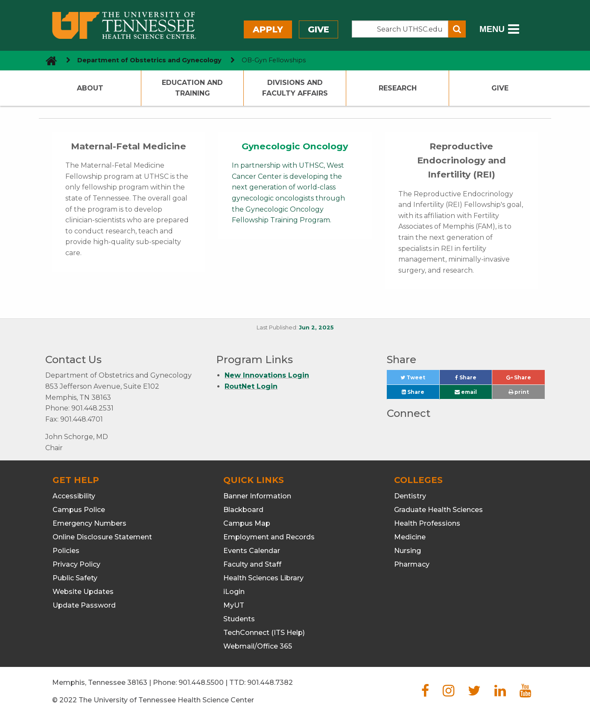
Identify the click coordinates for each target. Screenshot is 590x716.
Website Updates (83, 592)
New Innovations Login (267, 375)
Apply (268, 29)
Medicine (410, 537)
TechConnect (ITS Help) (264, 633)
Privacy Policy (76, 564)
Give (318, 29)
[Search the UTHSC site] (400, 29)
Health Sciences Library (263, 578)
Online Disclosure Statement (102, 537)
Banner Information (257, 496)
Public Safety (75, 578)
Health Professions (427, 523)
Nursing (407, 551)
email (466, 392)
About (90, 88)
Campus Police (79, 510)
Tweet (419, 379)
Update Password (84, 605)
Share (473, 379)
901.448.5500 (201, 682)
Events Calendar (251, 551)
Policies (66, 551)
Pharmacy (411, 564)
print (518, 392)
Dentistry (410, 496)
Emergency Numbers (89, 523)
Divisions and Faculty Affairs (295, 88)
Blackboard (243, 510)
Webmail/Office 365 (257, 646)
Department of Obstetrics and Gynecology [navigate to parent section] (149, 60)
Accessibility (74, 496)
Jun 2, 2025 (316, 327)
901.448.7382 (270, 682)
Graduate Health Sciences (438, 510)
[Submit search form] (457, 29)
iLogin (234, 592)
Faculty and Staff (252, 564)
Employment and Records (269, 537)
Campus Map (246, 523)
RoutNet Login (251, 386)
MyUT (233, 605)
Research (398, 88)
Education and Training (192, 88)
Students (239, 619)
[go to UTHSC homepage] (48, 60)
